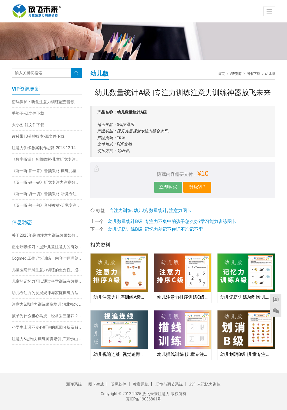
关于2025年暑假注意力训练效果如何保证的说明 (47, 235)
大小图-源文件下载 (28, 125)
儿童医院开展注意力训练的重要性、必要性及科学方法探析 (47, 270)
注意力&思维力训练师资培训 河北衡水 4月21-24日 (47, 304)
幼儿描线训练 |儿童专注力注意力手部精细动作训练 (183, 354)
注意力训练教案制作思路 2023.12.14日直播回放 (47, 148)
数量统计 (158, 210)
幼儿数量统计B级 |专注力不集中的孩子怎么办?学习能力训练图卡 (172, 221)
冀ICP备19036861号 (143, 399)
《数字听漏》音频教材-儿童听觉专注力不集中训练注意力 (47, 159)
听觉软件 (118, 384)
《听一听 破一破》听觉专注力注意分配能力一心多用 (47, 182)
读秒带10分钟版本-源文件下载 (38, 136)
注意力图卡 (180, 210)
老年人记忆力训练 (205, 384)
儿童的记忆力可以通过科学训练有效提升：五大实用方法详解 (47, 281)
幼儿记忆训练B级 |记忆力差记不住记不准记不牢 (155, 229)
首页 (221, 74)
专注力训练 (120, 210)
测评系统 (74, 384)
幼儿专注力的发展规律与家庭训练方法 (45, 293)
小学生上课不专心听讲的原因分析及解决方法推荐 (47, 327)
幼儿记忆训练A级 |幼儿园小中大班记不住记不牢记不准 (246, 297)
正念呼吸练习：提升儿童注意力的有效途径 (47, 247)
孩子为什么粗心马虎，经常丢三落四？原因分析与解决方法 (47, 316)
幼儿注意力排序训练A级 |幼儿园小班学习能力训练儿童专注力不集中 (119, 297)
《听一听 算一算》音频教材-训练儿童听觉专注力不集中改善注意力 (47, 171)
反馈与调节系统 (169, 384)
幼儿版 (140, 210)
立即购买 (168, 187)
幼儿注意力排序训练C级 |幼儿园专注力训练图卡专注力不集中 (183, 297)
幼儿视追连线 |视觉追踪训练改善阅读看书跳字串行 (119, 354)
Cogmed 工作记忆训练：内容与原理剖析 (47, 258)
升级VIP (197, 187)
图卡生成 (96, 384)
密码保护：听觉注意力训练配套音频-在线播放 (47, 102)
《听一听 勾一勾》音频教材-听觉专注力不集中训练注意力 (47, 205)
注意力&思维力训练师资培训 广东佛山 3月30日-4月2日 (47, 339)
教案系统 (141, 384)
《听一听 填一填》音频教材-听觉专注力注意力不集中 (47, 194)
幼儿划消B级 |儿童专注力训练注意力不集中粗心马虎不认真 (246, 354)
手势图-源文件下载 (28, 113)
